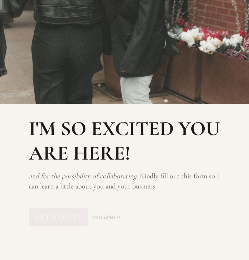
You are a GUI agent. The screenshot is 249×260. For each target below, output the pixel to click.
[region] (70, 232)
